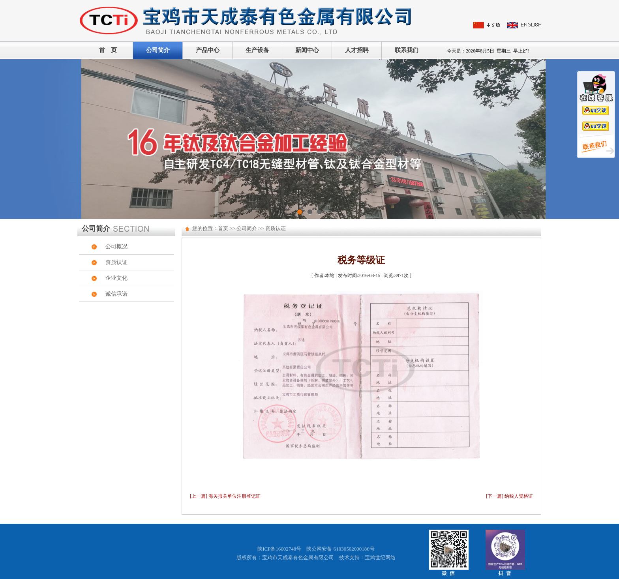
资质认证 (116, 262)
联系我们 (406, 50)
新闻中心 (307, 50)
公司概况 (116, 246)
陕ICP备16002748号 (279, 549)
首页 (223, 228)
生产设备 (257, 50)
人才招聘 (357, 50)
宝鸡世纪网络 (380, 557)
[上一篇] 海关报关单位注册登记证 (225, 496)
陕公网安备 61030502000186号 (340, 549)
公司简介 (158, 50)
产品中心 (207, 50)
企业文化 (116, 278)
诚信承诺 (116, 294)
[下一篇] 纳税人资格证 (509, 496)
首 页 (108, 50)
